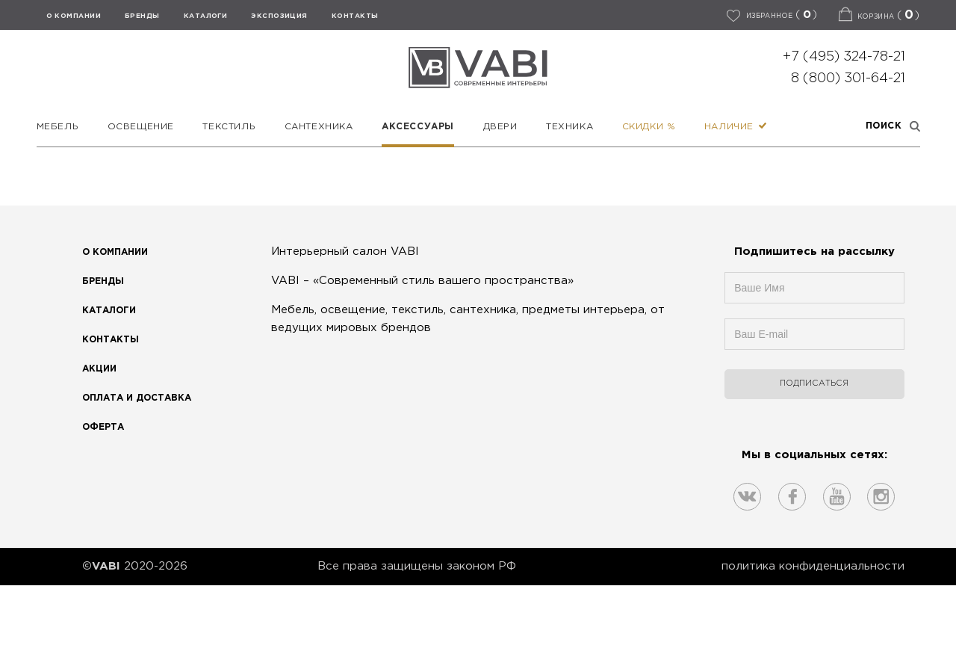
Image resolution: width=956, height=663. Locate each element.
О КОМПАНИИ (74, 16)
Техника (569, 127)
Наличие (735, 127)
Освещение (141, 127)
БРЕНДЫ (142, 16)
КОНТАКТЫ (355, 16)
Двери (500, 127)
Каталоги (206, 16)
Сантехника (319, 127)
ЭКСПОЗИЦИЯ (279, 16)
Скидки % (649, 127)
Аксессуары (418, 127)
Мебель (58, 127)
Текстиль (228, 127)
